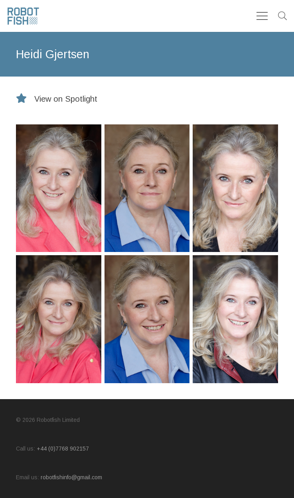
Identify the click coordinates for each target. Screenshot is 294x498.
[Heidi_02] (147, 319)
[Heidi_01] (147, 188)
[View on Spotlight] (25, 98)
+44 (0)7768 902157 (63, 448)
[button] (282, 16)
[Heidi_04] (58, 319)
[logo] (23, 16)
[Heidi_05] (235, 319)
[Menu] (262, 16)
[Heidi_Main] (235, 188)
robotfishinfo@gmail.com (71, 477)
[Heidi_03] (58, 188)
